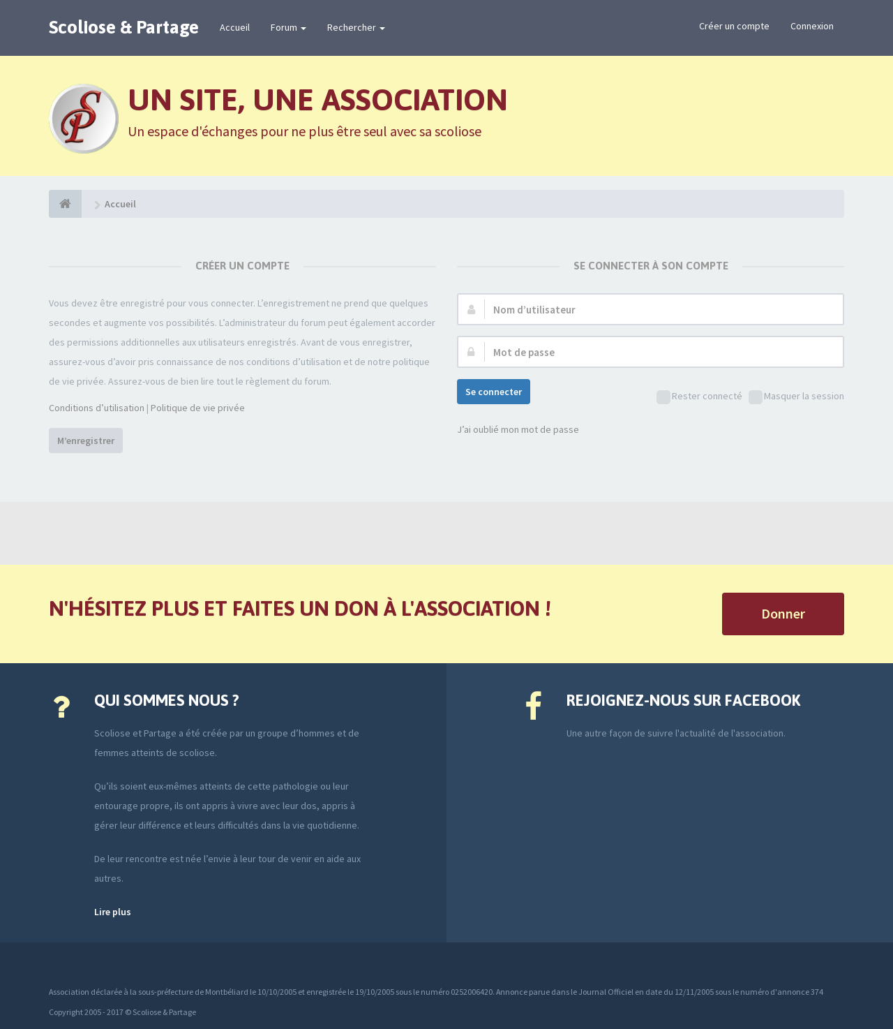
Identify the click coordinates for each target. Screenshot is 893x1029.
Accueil (235, 27)
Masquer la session (796, 397)
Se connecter (493, 391)
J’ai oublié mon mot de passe (518, 429)
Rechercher (356, 27)
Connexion (812, 26)
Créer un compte (734, 26)
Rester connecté (699, 397)
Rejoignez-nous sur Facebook (683, 700)
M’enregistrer (85, 440)
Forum (288, 27)
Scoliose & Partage (124, 27)
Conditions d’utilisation (96, 407)
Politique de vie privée (198, 407)
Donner (783, 613)
